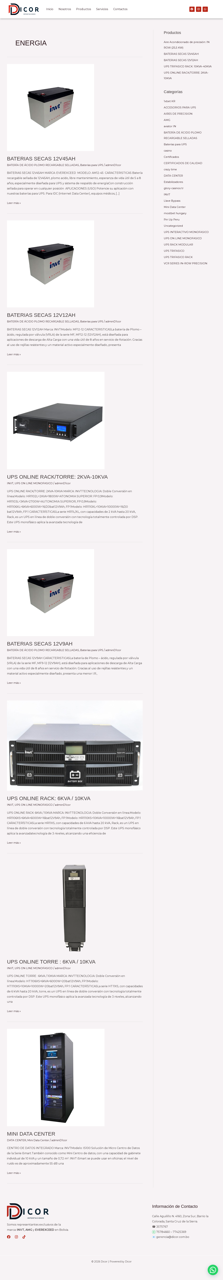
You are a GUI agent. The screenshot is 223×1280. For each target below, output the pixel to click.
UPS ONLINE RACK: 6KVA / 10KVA (48, 798)
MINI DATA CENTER (31, 1133)
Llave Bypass (172, 200)
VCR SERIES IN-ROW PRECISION (187, 263)
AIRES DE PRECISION (179, 113)
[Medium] (8, 1237)
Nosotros (65, 9)
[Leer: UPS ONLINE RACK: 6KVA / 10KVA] (75, 745)
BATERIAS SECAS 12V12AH (41, 315)
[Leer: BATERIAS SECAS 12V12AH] (50, 263)
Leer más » (14, 202)
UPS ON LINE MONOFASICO (35, 483)
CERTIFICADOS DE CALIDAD (184, 163)
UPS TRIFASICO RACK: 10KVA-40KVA (189, 66)
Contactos (120, 9)
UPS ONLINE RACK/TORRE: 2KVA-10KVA (57, 477)
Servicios (102, 9)
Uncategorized (174, 225)
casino (168, 150)
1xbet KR (170, 101)
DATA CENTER (17, 1140)
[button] (213, 1270)
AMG (167, 120)
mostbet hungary (176, 213)
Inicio (49, 9)
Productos (83, 9)
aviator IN (170, 126)
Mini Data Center (40, 1140)
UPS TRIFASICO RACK (179, 257)
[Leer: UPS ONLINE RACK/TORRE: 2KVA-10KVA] (56, 420)
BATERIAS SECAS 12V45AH (41, 158)
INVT (10, 483)
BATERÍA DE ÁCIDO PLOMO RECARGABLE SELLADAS (44, 165)
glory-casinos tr (174, 188)
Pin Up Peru (172, 219)
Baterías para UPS (95, 165)
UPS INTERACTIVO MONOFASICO (187, 232)
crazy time (171, 169)
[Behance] (16, 1237)
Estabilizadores (174, 182)
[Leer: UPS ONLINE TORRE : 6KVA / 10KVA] (75, 907)
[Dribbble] (24, 1237)
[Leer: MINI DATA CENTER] (56, 1077)
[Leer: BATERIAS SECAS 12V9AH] (50, 592)
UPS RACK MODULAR (179, 244)
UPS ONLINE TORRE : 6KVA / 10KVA (51, 961)
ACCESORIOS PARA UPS (181, 107)
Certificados (172, 156)
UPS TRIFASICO (175, 250)
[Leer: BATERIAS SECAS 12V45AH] (50, 107)
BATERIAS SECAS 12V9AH (39, 644)
